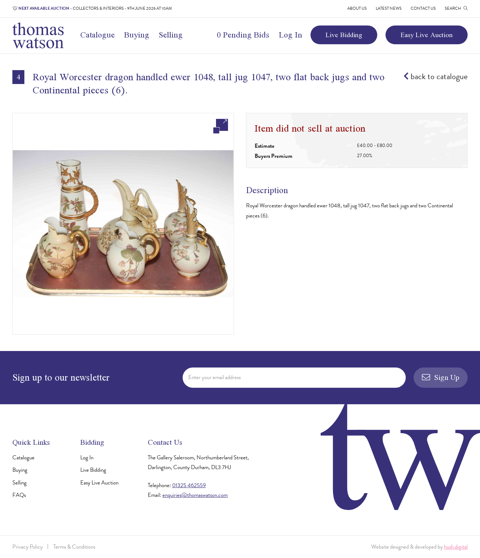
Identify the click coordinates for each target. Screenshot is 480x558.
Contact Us (423, 8)
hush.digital (456, 547)
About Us (357, 8)
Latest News (389, 8)
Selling (171, 35)
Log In (290, 35)
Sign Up (440, 377)
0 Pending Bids (243, 35)
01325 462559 (189, 485)
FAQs (19, 495)
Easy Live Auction (426, 34)
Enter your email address (214, 377)
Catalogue (97, 35)
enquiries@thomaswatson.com (195, 495)
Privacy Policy (27, 547)
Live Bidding (344, 34)
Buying (136, 35)
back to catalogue (436, 76)
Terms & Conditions (74, 547)
